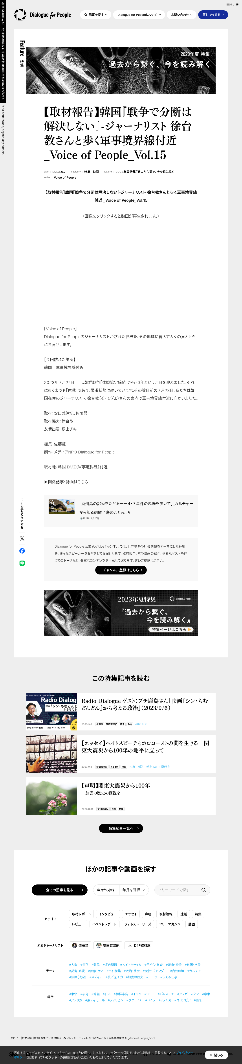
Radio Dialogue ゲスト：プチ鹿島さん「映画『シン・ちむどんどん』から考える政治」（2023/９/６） (144, 704)
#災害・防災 (77, 971)
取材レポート (81, 914)
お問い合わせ (180, 14)
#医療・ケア (95, 971)
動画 (96, 172)
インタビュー (108, 914)
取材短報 (165, 914)
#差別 (140, 766)
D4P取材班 (138, 945)
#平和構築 (113, 971)
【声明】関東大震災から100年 (146, 789)
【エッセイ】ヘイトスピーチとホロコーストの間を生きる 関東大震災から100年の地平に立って (145, 746)
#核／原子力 (114, 977)
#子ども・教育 (153, 964)
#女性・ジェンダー (155, 971)
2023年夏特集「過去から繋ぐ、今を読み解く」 (146, 172)
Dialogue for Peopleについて (137, 14)
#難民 (96, 964)
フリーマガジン (169, 924)
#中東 (206, 994)
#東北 (73, 994)
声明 (114, 809)
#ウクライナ (134, 1000)
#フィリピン (115, 1000)
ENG (229, 4)
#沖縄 (96, 994)
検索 (203, 890)
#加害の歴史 (134, 977)
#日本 (107, 994)
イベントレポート (104, 924)
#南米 (198, 1000)
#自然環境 (177, 971)
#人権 (132, 766)
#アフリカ (75, 1000)
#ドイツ (150, 1000)
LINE (22, 563)
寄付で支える (211, 14)
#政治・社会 (141, 724)
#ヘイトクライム (130, 964)
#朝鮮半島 (164, 766)
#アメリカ (165, 1000)
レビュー (78, 924)
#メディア (96, 977)
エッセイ (114, 767)
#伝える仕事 (168, 977)
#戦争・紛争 (174, 964)
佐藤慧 (99, 724)
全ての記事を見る (59, 890)
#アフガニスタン (188, 994)
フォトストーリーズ (138, 924)
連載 (183, 914)
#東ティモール (95, 1000)
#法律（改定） (77, 977)
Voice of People (65, 177)
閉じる (218, 1055)
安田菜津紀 (111, 724)
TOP (12, 1038)
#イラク (136, 994)
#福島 (84, 994)
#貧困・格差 (193, 964)
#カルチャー (195, 971)
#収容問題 (110, 964)
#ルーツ (151, 977)
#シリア (149, 994)
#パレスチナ (166, 994)
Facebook (22, 551)
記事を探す (96, 14)
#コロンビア (182, 1000)
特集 (87, 172)
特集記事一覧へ (121, 828)
